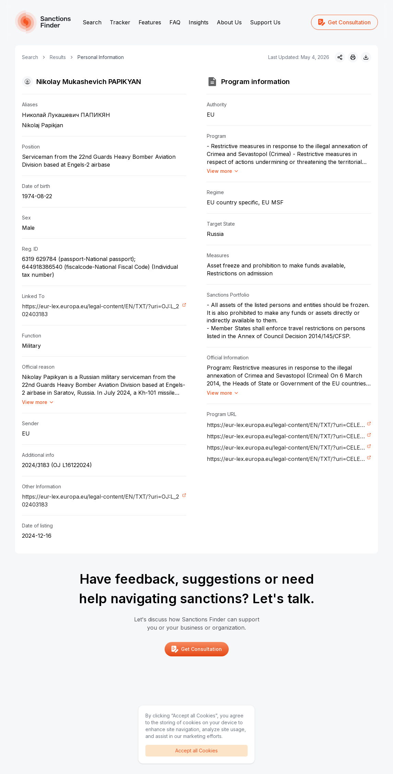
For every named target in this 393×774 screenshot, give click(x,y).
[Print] (353, 57)
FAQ (174, 22)
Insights (199, 22)
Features (150, 22)
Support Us (265, 22)
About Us (229, 22)
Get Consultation (344, 22)
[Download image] (366, 57)
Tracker (120, 22)
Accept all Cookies (196, 750)
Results (58, 57)
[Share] (340, 57)
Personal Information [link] (101, 57)
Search (92, 22)
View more (38, 402)
